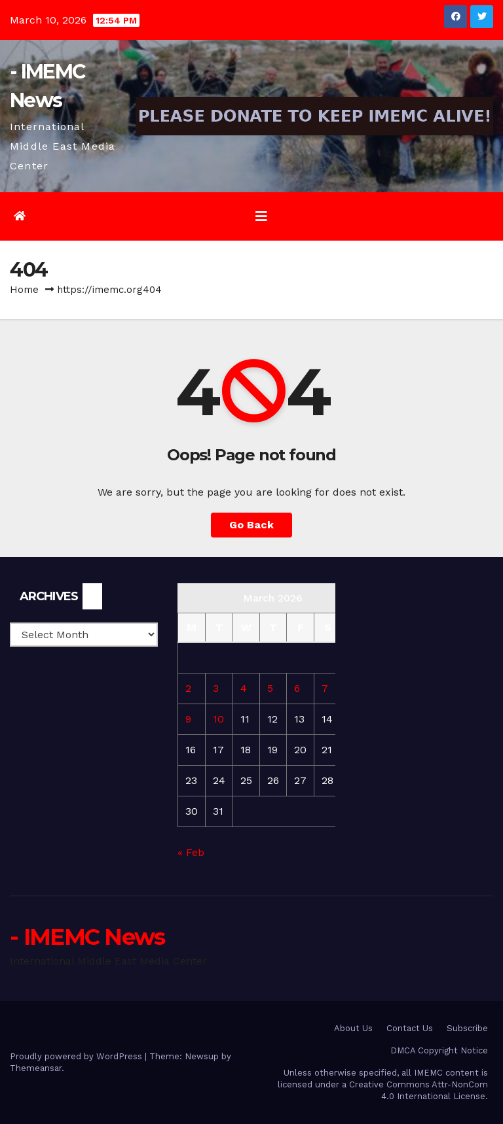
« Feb (190, 852)
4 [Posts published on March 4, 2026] (243, 688)
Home (24, 290)
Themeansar (36, 1068)
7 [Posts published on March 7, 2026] (325, 688)
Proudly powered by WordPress (77, 1056)
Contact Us (409, 1028)
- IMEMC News (87, 937)
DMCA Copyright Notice (439, 1050)
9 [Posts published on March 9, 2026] (188, 719)
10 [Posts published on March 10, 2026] (218, 719)
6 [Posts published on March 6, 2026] (297, 688)
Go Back (251, 525)
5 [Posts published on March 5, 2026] (270, 688)
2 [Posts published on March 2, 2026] (188, 688)
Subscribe (467, 1028)
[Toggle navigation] (261, 216)
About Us (353, 1028)
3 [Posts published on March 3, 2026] (216, 688)
